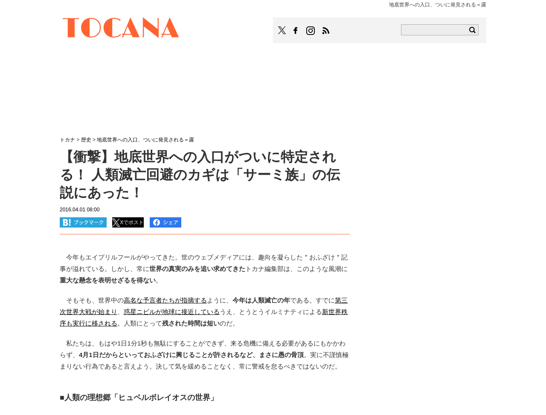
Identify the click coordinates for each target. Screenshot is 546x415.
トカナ (67, 140)
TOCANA (121, 29)
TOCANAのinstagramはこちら (311, 30)
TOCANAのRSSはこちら (326, 30)
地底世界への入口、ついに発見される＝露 (145, 140)
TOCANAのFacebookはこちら (295, 30)
